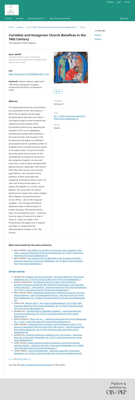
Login (119, 2)
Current (8, 18)
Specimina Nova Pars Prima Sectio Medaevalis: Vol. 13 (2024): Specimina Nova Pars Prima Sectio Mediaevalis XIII (49, 298)
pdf (59, 91)
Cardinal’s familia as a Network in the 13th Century (49, 335)
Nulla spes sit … (37, 319)
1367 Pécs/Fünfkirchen (38, 350)
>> (30, 359)
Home (11, 27)
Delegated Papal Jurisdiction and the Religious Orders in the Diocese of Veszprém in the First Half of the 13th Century (48, 325)
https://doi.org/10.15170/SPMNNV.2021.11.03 (29, 74)
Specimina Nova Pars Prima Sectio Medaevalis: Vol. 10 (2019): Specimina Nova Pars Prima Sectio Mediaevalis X (49, 278)
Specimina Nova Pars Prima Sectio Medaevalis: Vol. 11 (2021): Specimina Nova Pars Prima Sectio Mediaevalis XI (50, 320)
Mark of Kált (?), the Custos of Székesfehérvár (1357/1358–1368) (53, 303)
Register (110, 2)
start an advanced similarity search (36, 365)
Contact (127, 2)
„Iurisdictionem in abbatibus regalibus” (44, 311)
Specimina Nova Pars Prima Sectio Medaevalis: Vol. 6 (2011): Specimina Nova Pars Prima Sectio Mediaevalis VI (50, 288)
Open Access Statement (59, 18)
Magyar (98, 39)
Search (124, 18)
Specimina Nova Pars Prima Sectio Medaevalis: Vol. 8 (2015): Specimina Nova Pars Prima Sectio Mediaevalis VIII (49, 329)
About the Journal (36, 18)
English (98, 35)
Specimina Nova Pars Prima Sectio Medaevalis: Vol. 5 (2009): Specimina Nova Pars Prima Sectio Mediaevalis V (49, 346)
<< (10, 359)
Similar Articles (17, 271)
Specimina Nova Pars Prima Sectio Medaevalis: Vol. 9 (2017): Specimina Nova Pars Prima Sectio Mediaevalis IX (48, 337)
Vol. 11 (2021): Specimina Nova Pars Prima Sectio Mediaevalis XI (51, 27)
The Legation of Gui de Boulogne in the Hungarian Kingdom (54, 258)
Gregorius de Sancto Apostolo (39, 277)
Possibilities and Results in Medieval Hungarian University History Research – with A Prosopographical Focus (49, 294)
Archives (19, 18)
